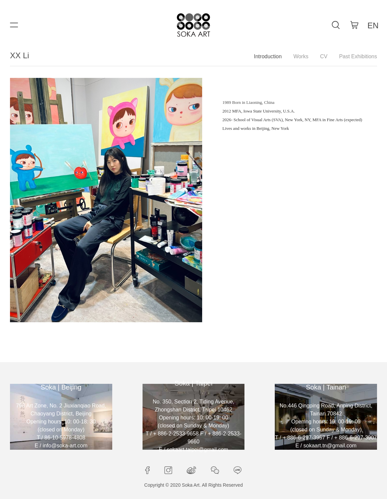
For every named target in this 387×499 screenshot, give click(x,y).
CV (323, 56)
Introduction (268, 56)
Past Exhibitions (358, 56)
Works (300, 56)
